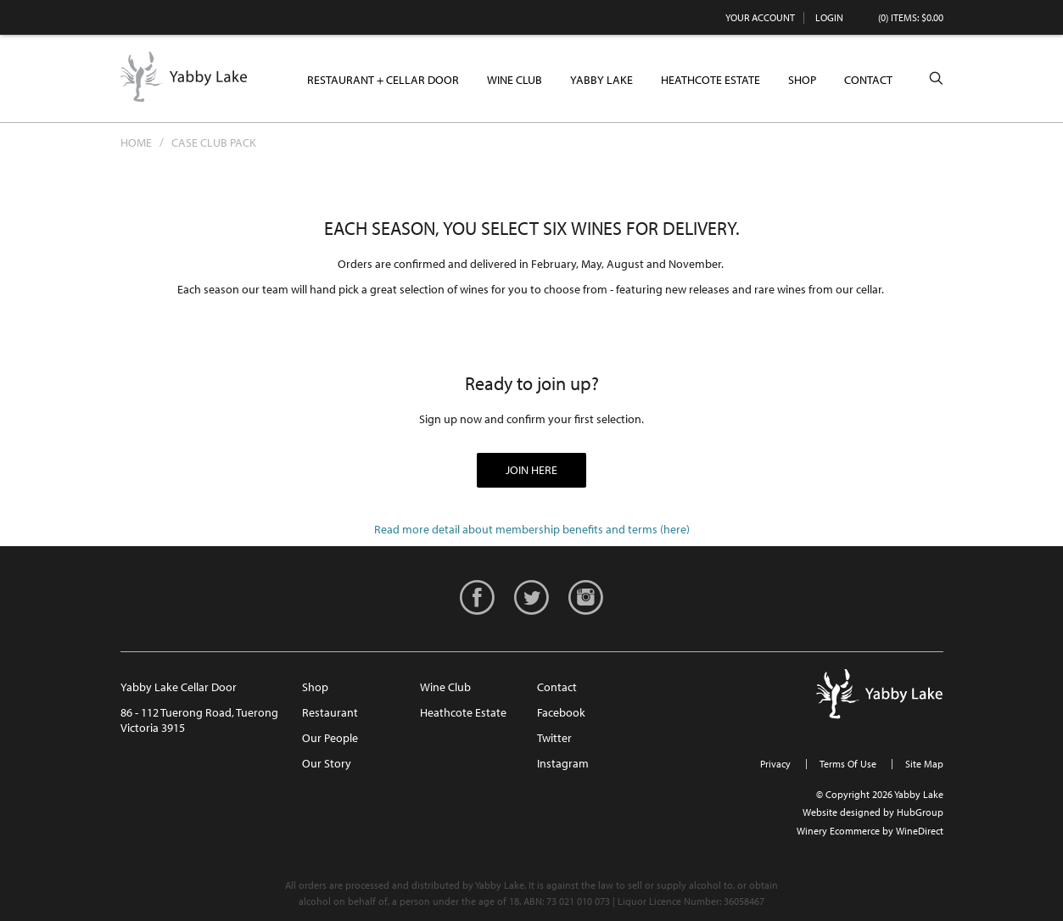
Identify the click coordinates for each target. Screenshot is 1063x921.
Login (829, 17)
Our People (330, 737)
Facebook (561, 712)
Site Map (924, 763)
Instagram (563, 763)
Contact (868, 79)
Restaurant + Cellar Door (383, 79)
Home (136, 142)
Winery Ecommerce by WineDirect (870, 830)
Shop (802, 79)
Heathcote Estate (710, 79)
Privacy (775, 763)
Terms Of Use (848, 763)
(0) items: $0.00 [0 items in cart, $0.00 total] (910, 17)
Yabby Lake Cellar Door (178, 687)
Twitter (554, 737)
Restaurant (330, 712)
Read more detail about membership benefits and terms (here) (532, 529)
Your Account (760, 17)
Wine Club (514, 79)
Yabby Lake (184, 77)
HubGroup (920, 812)
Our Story (326, 763)
